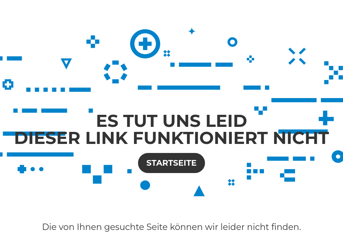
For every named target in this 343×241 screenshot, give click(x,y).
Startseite (171, 163)
